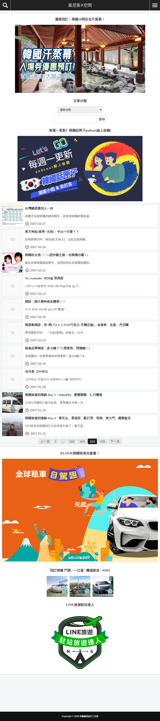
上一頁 (45, 441)
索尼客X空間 (80, 5)
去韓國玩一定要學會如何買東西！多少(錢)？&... (56, 356)
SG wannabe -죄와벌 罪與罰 (44, 278)
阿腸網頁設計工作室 (89, 716)
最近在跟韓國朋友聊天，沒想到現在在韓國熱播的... (58, 262)
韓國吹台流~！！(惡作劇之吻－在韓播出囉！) (56, 255)
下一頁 (115, 441)
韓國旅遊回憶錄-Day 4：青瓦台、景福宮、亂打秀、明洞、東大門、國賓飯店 (78, 418)
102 (71, 441)
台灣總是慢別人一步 (39, 208)
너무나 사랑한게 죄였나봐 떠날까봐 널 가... (53, 286)
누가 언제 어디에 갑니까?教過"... (46, 309)
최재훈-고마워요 (36, 371)
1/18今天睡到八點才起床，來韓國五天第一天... (55, 402)
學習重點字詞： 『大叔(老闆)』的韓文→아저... (55, 332)
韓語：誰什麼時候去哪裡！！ (45, 301)
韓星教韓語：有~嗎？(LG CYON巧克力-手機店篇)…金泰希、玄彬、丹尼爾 (77, 325)
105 (102, 441)
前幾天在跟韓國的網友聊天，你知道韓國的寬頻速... (58, 216)
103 (82, 441)
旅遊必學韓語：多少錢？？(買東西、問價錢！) (57, 348)
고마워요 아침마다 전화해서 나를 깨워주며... (54, 379)
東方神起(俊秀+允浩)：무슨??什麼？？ (52, 231)
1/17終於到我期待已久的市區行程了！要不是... (55, 426)
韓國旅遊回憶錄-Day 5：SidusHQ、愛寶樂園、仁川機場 (63, 395)
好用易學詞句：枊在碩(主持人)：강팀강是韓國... (56, 239)
